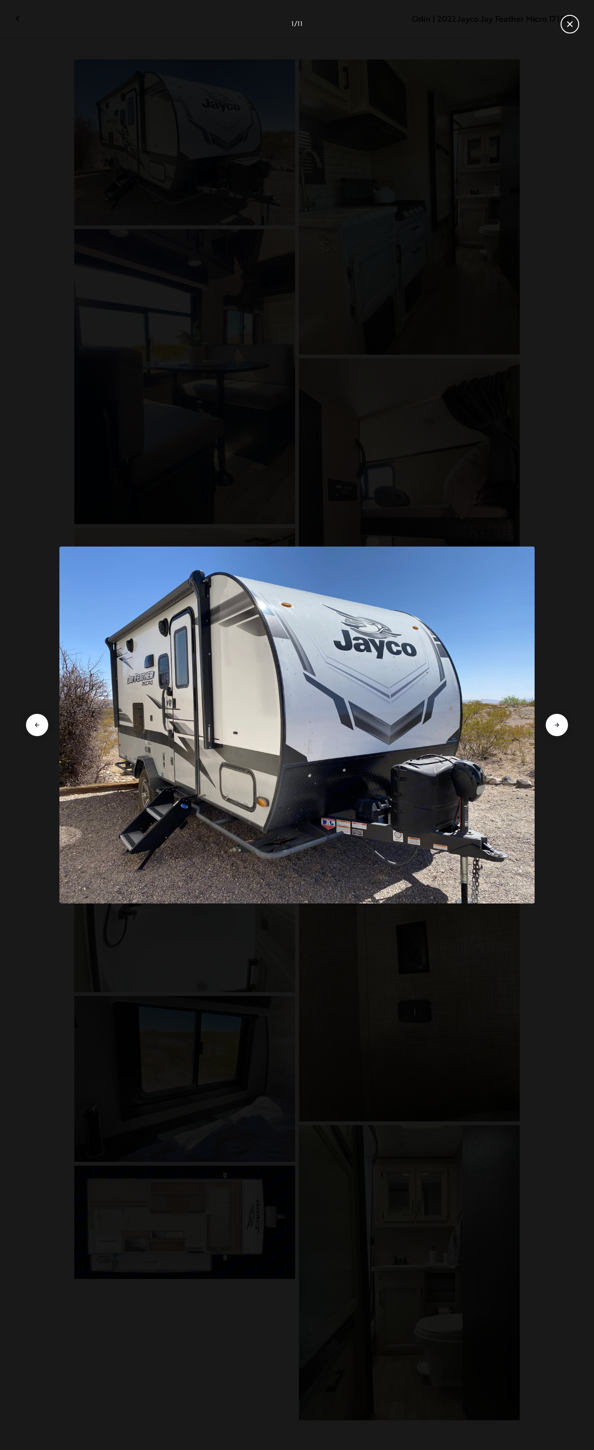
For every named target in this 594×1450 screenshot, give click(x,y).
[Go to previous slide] (37, 725)
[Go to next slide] (557, 725)
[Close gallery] (570, 24)
